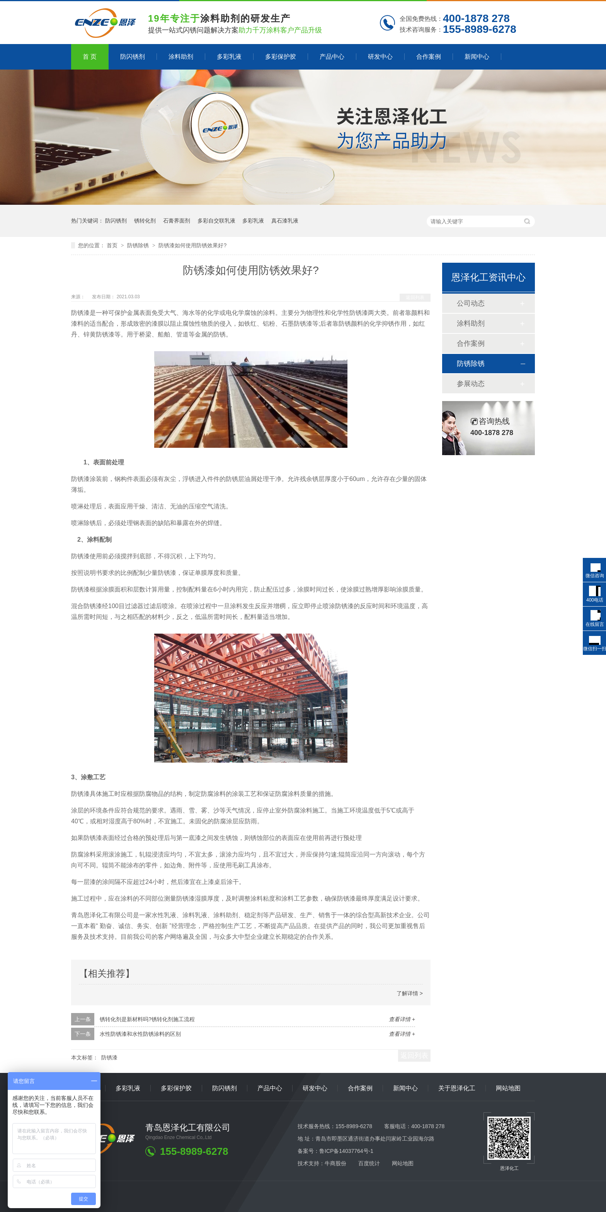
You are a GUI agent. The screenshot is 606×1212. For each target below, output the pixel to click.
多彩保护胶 (280, 56)
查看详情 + (402, 1019)
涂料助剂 (181, 56)
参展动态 (471, 384)
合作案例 (428, 56)
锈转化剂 (145, 221)
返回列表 (415, 297)
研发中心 (380, 56)
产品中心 (332, 56)
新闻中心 (477, 56)
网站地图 (508, 1088)
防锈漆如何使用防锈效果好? (192, 245)
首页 (113, 245)
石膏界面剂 (176, 221)
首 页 (90, 56)
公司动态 (471, 303)
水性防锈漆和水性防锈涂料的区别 (140, 1034)
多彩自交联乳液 (216, 221)
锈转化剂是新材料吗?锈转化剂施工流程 (147, 1019)
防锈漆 (109, 1057)
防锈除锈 (138, 245)
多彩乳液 (229, 56)
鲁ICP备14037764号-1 (346, 1151)
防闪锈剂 (132, 56)
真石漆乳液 (284, 221)
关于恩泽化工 (456, 1088)
